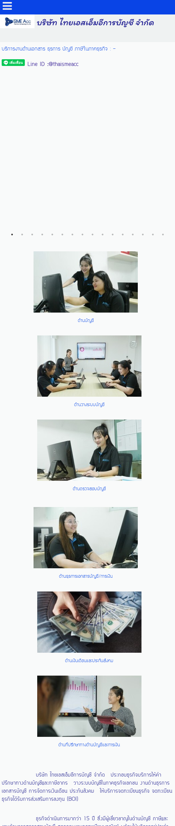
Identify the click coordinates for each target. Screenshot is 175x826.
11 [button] (112, 69)
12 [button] (122, 69)
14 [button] (142, 69)
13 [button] (132, 69)
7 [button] (72, 69)
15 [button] (153, 69)
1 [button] (12, 69)
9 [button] (92, 69)
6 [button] (62, 69)
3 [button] (32, 69)
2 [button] (22, 69)
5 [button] (52, 69)
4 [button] (42, 69)
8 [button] (82, 69)
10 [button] (102, 69)
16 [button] (163, 69)
